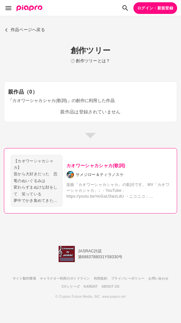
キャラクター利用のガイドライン (65, 278)
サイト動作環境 (24, 278)
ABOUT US (110, 286)
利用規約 (100, 278)
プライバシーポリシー (127, 278)
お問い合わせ (158, 278)
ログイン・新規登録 (155, 8)
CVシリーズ (71, 286)
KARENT (91, 286)
